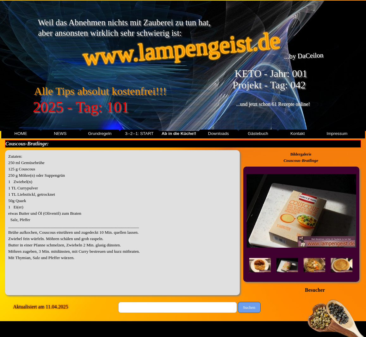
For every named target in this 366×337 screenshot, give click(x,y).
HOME (21, 133)
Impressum (337, 133)
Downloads (218, 133)
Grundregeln (99, 133)
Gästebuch (258, 133)
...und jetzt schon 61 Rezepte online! (273, 104)
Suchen (249, 307)
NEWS (60, 133)
